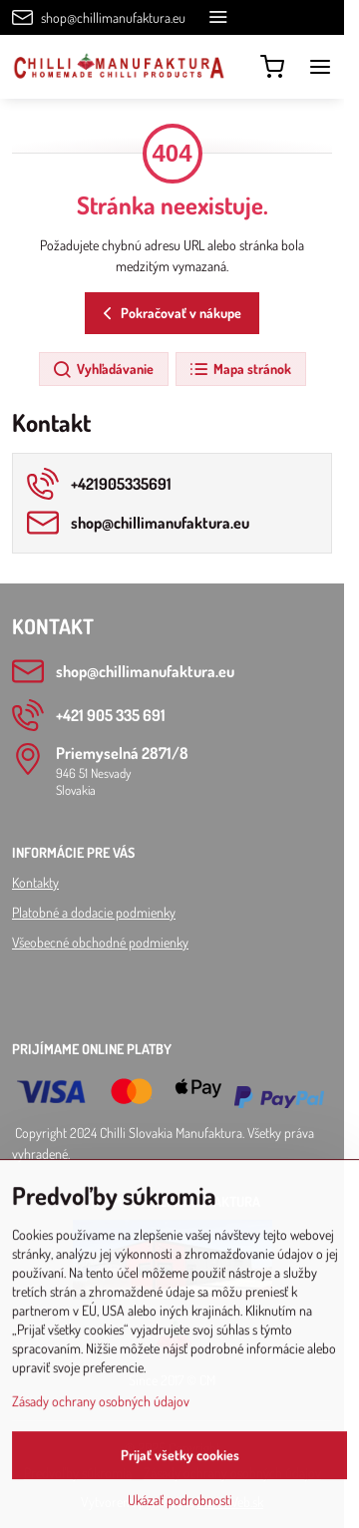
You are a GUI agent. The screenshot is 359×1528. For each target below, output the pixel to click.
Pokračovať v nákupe (169, 313)
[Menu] (320, 67)
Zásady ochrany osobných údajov (100, 1426)
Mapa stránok (239, 370)
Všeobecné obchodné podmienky (100, 942)
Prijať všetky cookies (180, 1480)
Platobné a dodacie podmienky (94, 912)
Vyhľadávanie (103, 370)
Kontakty (35, 882)
